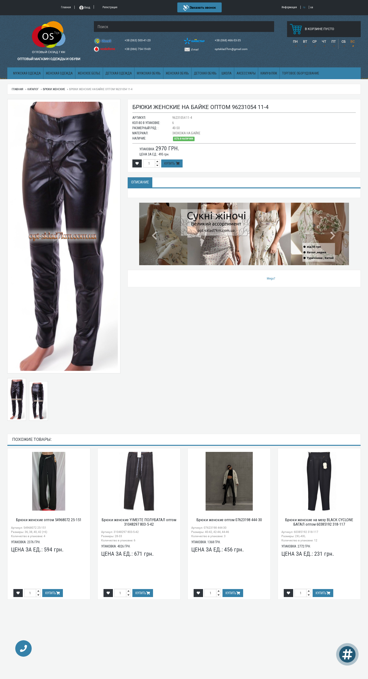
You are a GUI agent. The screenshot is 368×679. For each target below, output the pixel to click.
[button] (155, 234)
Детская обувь (205, 73)
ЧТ (324, 41)
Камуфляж (269, 73)
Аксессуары (246, 73)
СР (314, 41)
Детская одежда (118, 73)
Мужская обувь (149, 73)
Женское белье (89, 73)
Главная (17, 89)
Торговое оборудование (300, 73)
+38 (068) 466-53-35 (228, 40)
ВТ (305, 41)
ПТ (333, 41)
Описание (140, 182)
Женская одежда (59, 73)
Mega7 (271, 278)
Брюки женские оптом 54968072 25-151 (48, 519)
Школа (227, 73)
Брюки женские (54, 89)
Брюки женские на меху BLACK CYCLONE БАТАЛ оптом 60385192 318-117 (319, 522)
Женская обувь (177, 73)
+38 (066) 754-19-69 (138, 49)
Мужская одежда (27, 73)
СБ (343, 41)
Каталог (33, 89)
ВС (352, 41)
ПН (295, 41)
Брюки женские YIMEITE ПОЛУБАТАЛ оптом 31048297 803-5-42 (139, 522)
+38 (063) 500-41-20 (138, 40)
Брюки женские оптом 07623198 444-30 (229, 519)
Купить (172, 163)
